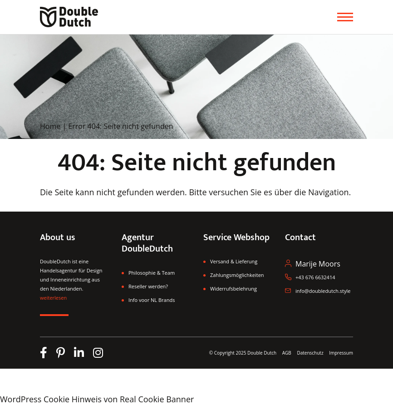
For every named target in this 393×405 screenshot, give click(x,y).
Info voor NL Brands (151, 299)
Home (50, 126)
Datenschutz (310, 353)
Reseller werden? (148, 286)
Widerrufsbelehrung (233, 288)
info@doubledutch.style (322, 290)
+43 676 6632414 (315, 277)
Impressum (341, 353)
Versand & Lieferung (233, 261)
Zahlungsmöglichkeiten (237, 275)
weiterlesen (53, 297)
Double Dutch (261, 353)
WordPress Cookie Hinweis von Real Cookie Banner (97, 399)
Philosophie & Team (151, 272)
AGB (286, 353)
